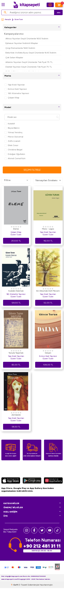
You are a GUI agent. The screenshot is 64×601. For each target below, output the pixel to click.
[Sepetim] (58, 5)
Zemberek (16, 415)
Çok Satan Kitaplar (14, 57)
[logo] (26, 4)
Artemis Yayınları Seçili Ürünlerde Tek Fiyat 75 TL (29, 62)
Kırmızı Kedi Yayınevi (15, 89)
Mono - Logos (48, 229)
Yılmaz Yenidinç (13, 132)
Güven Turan (16, 235)
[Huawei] (53, 481)
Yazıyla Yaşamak (16, 353)
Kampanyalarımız (14, 34)
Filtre (16, 180)
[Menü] (3, 4)
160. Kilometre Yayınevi (16, 93)
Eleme (16, 229)
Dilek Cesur (11, 145)
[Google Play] (32, 481)
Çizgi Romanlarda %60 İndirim (20, 48)
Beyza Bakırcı (12, 128)
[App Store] (10, 481)
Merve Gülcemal (13, 137)
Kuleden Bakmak (16, 291)
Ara (58, 13)
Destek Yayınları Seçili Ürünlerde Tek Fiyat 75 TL (28, 66)
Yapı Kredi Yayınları (14, 85)
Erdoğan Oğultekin (14, 154)
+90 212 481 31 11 (42, 546)
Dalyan (48, 353)
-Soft (15, 598)
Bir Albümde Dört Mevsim (48, 291)
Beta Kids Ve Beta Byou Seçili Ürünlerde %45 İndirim (30, 52)
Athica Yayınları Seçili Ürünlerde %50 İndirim (26, 38)
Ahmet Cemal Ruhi (14, 158)
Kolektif (9, 123)
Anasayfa (6, 20)
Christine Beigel (13, 149)
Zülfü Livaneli (12, 141)
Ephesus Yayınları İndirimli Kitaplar (21, 43)
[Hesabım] (50, 5)
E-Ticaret (23, 598)
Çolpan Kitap (11, 97)
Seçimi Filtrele (32, 170)
